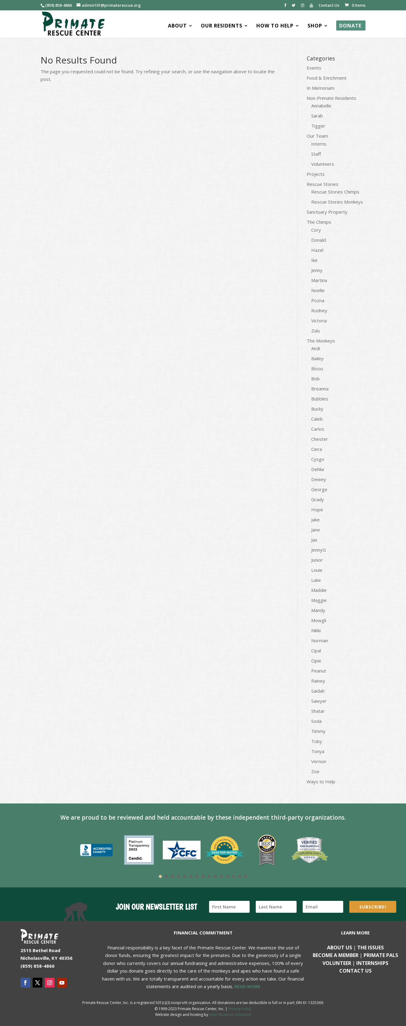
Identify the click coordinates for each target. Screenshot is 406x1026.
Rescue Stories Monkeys (337, 202)
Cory (316, 230)
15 (245, 876)
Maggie (319, 600)
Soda (316, 721)
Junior (317, 560)
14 (239, 876)
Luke (316, 580)
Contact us (355, 970)
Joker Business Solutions (230, 1014)
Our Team (317, 136)
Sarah (317, 116)
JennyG (318, 550)
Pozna (317, 300)
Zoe (315, 771)
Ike (314, 260)
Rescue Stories (322, 184)
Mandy (318, 610)
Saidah (318, 691)
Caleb (317, 419)
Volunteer (336, 963)
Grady (317, 499)
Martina (319, 280)
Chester (319, 439)
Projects (316, 174)
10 (215, 876)
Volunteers (322, 164)
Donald (318, 240)
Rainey (318, 681)
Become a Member (335, 955)
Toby (316, 741)
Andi (315, 348)
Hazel (317, 250)
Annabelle (321, 106)
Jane (315, 530)
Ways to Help (321, 781)
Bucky (317, 409)
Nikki (316, 630)
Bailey (317, 358)
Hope (317, 509)
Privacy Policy (239, 1008)
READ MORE (247, 986)
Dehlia (317, 469)
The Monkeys (321, 341)
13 (233, 876)
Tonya (317, 751)
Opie (316, 661)
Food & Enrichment (327, 78)
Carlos (317, 429)
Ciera (316, 449)
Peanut (318, 671)
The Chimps (319, 222)
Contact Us (329, 5)
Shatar (318, 711)
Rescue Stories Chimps (335, 192)
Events (314, 68)
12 (227, 876)
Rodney (319, 310)
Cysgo (317, 459)
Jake (315, 520)
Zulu (315, 331)
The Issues (370, 947)
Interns (318, 144)
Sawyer (319, 701)
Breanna (320, 389)
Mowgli (318, 620)
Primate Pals (381, 955)
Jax (314, 540)
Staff (316, 154)
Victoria (319, 320)
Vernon (318, 761)
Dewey (318, 479)
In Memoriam (320, 88)
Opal (316, 650)
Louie (316, 570)
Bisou (317, 368)
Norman (319, 640)
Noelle (318, 290)
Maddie (319, 590)
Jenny (316, 270)
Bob (315, 378)
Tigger (318, 126)
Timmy (318, 731)
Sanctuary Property (327, 212)
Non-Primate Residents (331, 98)
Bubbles (319, 399)
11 (221, 876)
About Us (339, 947)
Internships (372, 963)
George (319, 489)
